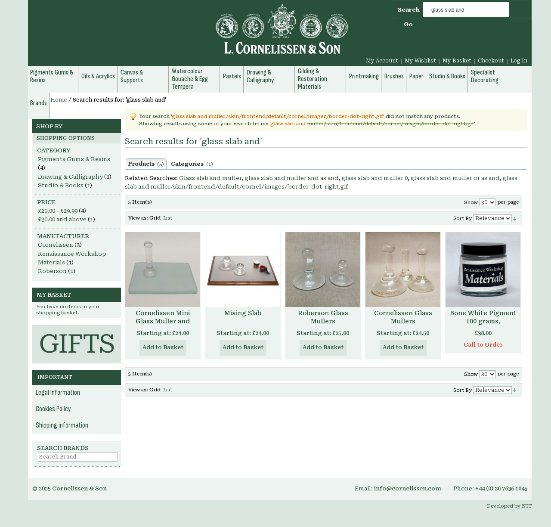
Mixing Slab (242, 313)
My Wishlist (420, 61)
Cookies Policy (53, 409)
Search (409, 9)
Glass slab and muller (210, 178)
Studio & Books (61, 185)
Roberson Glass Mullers (323, 317)
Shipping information (62, 425)
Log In (519, 61)
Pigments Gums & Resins (74, 159)
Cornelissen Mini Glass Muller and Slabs (163, 321)
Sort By (462, 218)
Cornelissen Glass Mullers (403, 317)
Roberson (52, 271)
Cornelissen (55, 245)
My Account (382, 61)
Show (471, 202)
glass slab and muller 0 (375, 178)
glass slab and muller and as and (292, 178)
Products (146, 164)
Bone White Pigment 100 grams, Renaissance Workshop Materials (483, 325)
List (167, 218)
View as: (138, 218)
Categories (192, 164)
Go (408, 24)
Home (58, 100)
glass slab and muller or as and (455, 178)
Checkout (491, 61)
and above (62, 219)
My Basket (457, 61)
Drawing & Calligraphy (70, 177)
